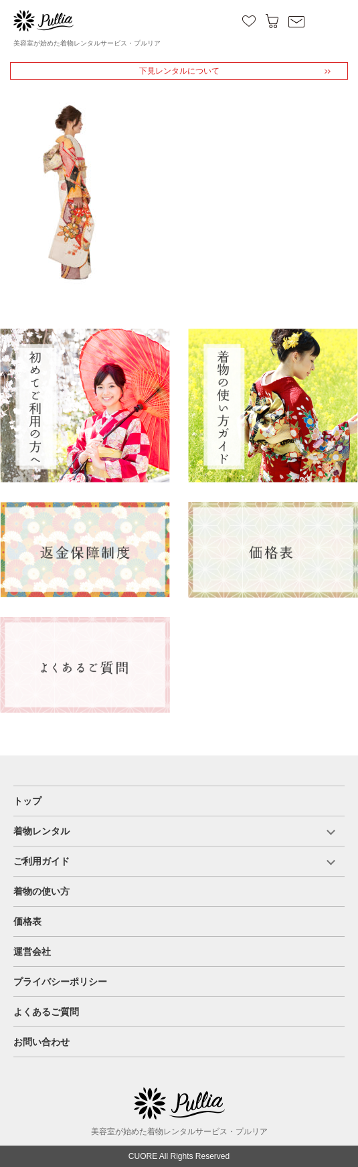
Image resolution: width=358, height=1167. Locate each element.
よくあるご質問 (46, 1011)
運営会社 (32, 951)
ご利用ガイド (41, 861)
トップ (27, 801)
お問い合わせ (41, 1042)
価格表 (27, 921)
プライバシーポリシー (60, 981)
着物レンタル (41, 831)
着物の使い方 (41, 891)
